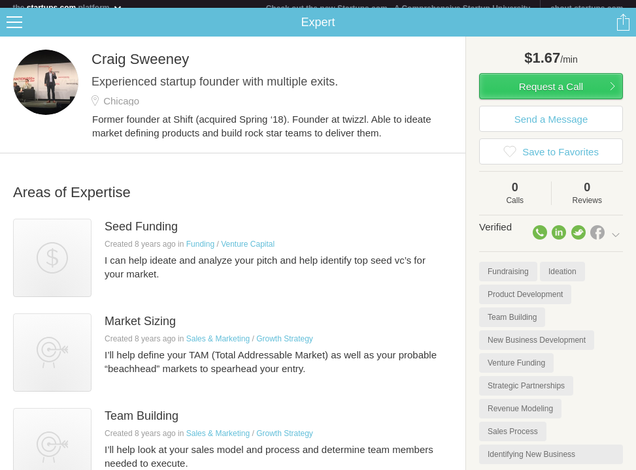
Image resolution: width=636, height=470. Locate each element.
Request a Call (551, 94)
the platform (67, 7)
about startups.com (586, 8)
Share (623, 30)
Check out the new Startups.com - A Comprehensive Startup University (398, 8)
